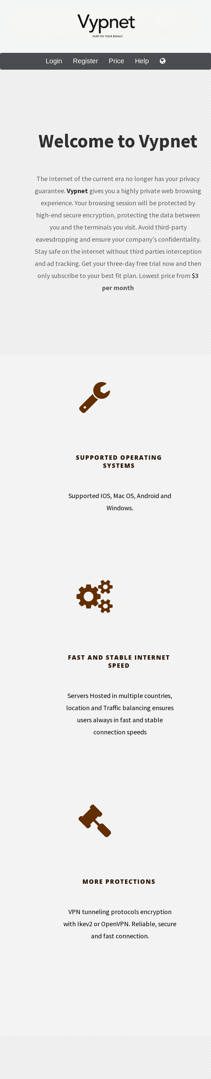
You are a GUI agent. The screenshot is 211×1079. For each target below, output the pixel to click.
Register (85, 61)
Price (116, 61)
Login (54, 61)
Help (142, 61)
